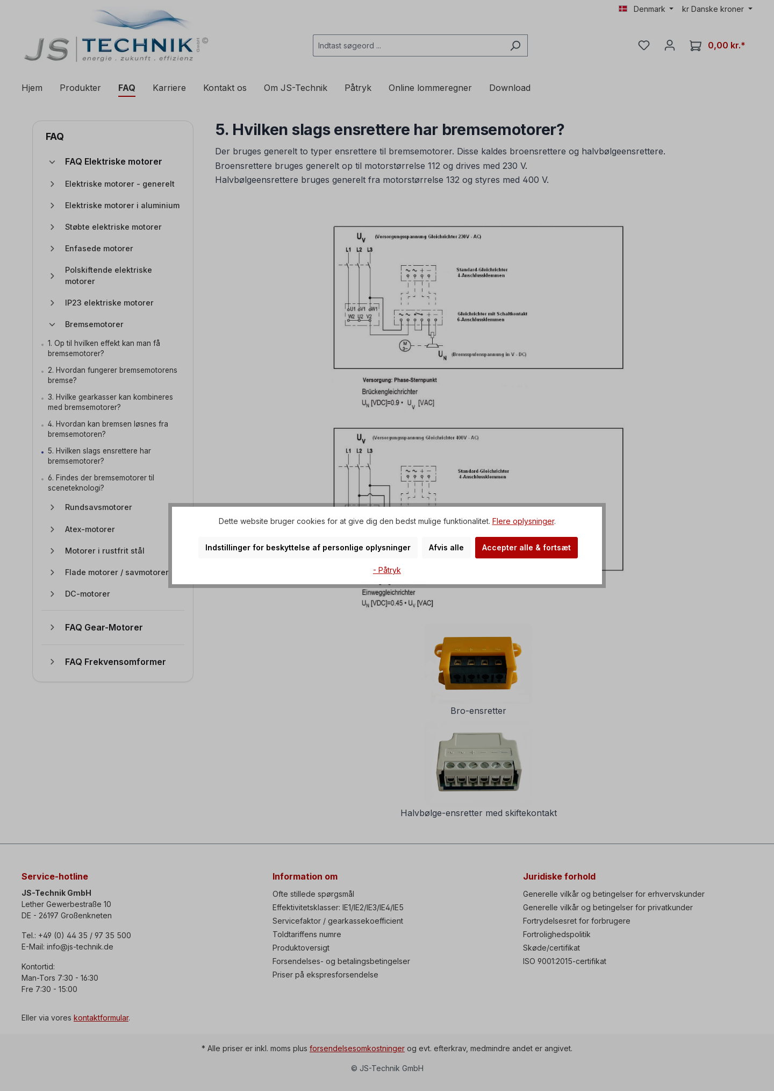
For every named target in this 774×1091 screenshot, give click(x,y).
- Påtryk (387, 570)
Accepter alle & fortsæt (526, 547)
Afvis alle (446, 547)
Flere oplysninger (523, 521)
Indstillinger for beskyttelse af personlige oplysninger (308, 547)
